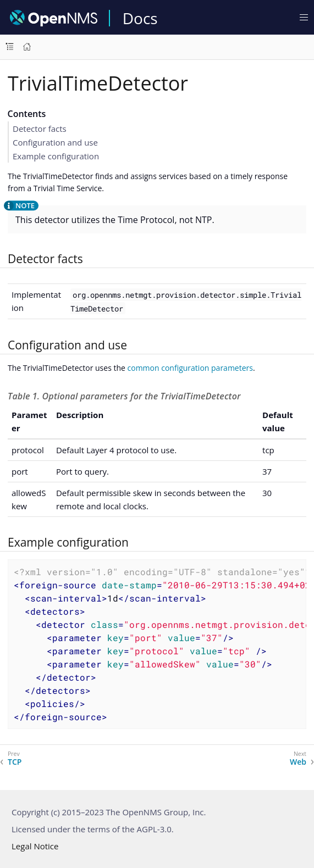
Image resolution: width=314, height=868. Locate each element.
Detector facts (40, 128)
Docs (140, 18)
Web (298, 762)
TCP (14, 762)
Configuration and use (55, 142)
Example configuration (56, 156)
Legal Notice (35, 846)
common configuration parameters (190, 368)
